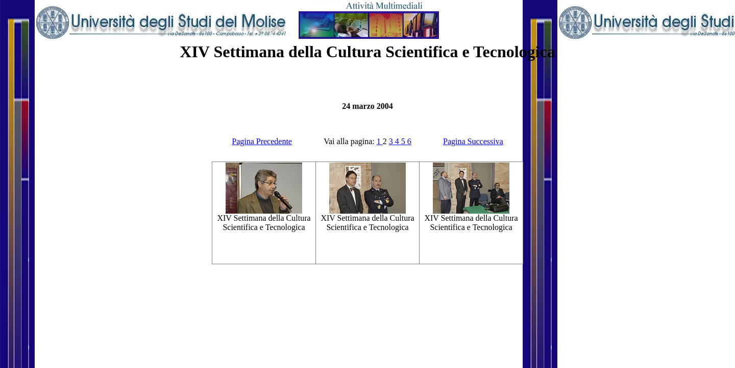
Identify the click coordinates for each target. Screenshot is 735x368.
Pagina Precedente (262, 141)
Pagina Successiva (473, 141)
